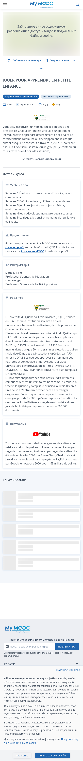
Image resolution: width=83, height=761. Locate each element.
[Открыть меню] (5, 4)
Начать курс (41, 755)
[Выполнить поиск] (77, 4)
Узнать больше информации (41, 159)
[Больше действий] (41, 68)
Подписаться (67, 646)
